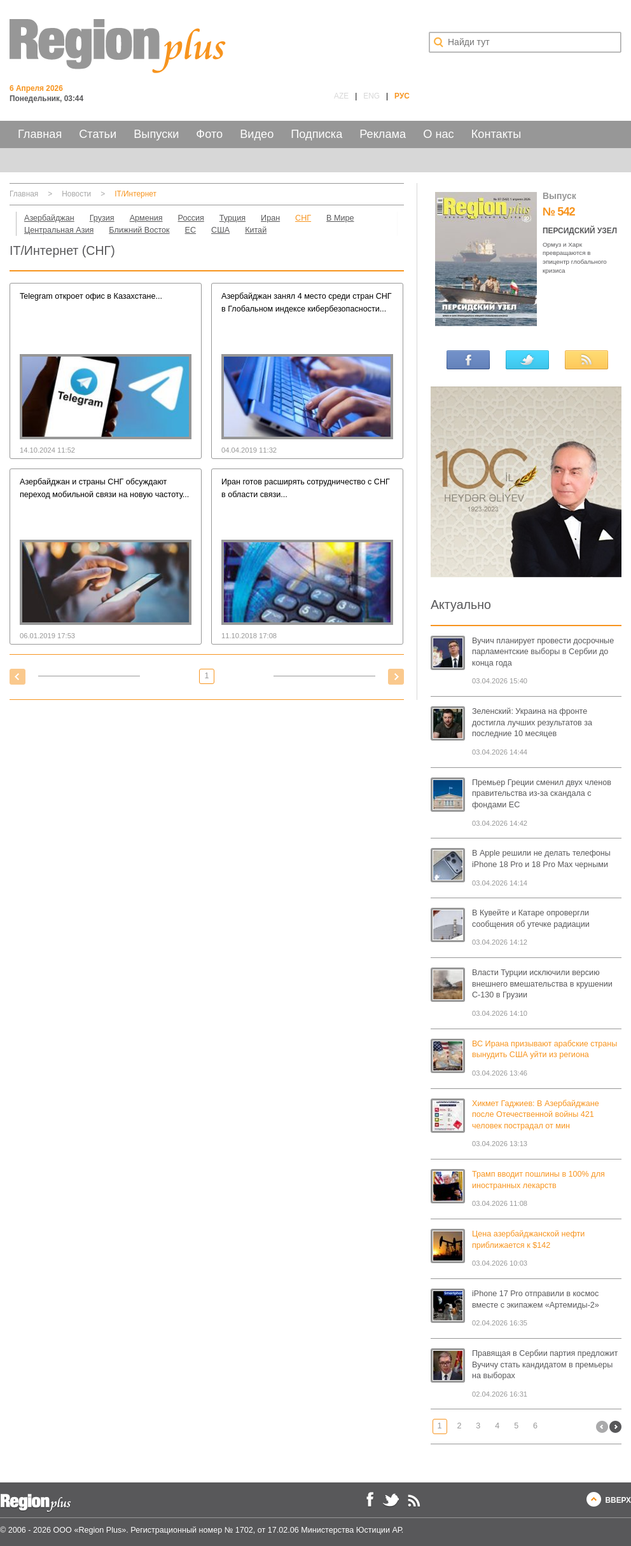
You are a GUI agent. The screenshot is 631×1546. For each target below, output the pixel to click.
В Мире (340, 218)
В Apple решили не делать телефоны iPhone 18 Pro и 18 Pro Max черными (541, 859)
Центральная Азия (59, 230)
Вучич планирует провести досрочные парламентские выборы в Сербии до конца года (543, 651)
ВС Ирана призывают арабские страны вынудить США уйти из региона (544, 1049)
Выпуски (156, 134)
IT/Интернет (135, 193)
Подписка (316, 134)
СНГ (303, 218)
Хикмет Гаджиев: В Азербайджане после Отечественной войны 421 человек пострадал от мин (535, 1114)
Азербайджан (49, 218)
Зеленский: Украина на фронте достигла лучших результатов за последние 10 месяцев (532, 722)
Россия (191, 218)
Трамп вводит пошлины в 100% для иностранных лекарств (538, 1180)
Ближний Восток (139, 230)
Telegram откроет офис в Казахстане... (91, 296)
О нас (438, 134)
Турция (232, 218)
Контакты (496, 134)
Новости (76, 193)
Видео (257, 134)
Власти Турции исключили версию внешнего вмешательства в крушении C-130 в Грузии (542, 983)
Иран (270, 218)
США (220, 230)
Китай (256, 230)
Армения (146, 218)
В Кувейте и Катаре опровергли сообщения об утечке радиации (531, 918)
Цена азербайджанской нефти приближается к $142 (528, 1239)
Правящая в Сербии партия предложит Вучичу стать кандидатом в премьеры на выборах (545, 1364)
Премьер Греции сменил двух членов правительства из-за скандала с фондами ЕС (541, 793)
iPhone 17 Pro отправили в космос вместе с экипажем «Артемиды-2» (535, 1299)
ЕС (191, 230)
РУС (402, 96)
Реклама (382, 134)
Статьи (97, 134)
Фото (209, 134)
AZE (341, 96)
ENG (371, 96)
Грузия (102, 218)
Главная (40, 134)
